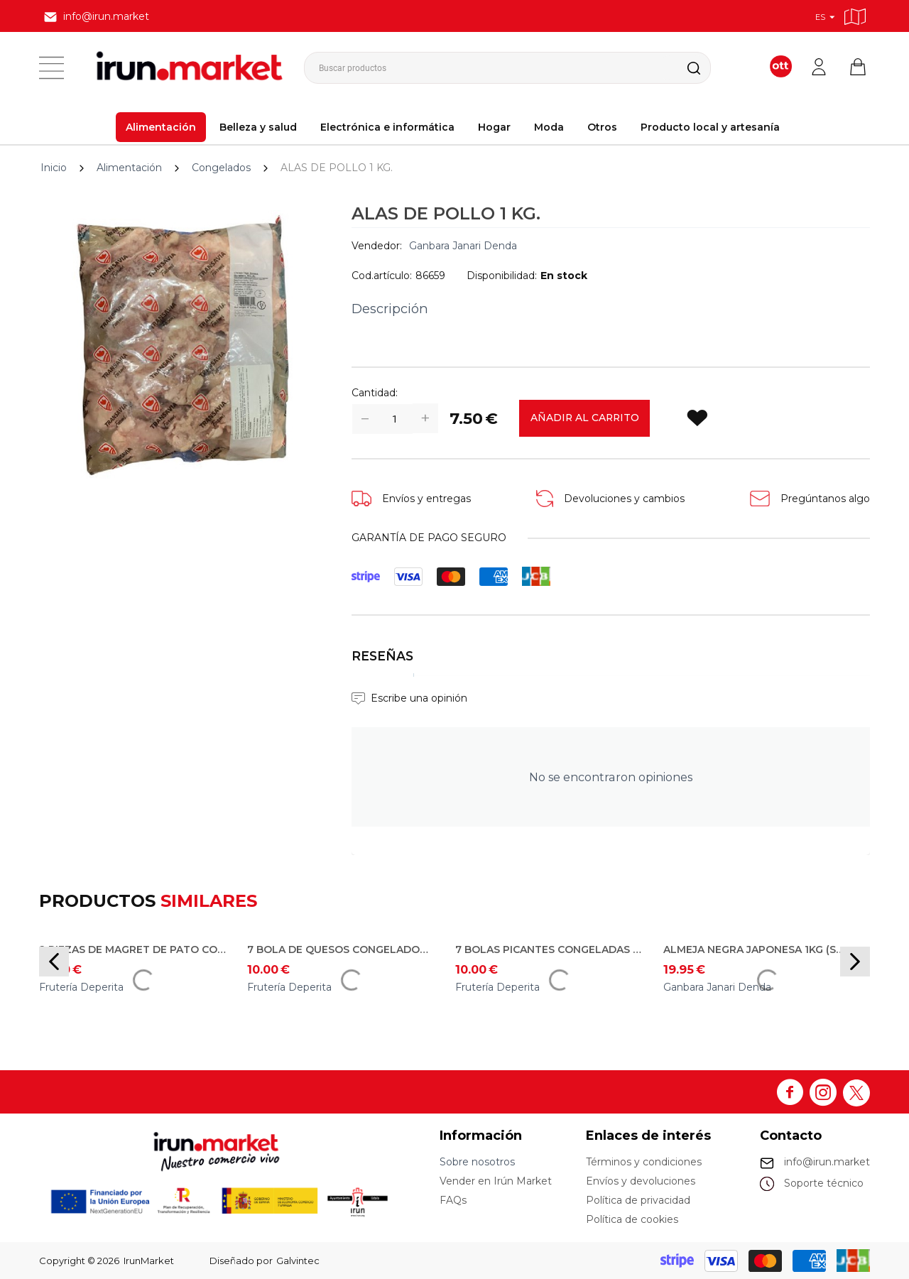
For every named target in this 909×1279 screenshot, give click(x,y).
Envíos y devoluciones (640, 1181)
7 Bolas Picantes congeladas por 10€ (549, 949)
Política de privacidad (638, 1200)
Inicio (53, 167)
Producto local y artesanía (710, 127)
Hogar (494, 127)
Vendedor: (377, 245)
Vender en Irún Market (496, 1181)
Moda (549, 127)
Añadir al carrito (585, 418)
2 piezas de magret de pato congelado (133, 949)
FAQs (453, 1200)
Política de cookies (632, 1219)
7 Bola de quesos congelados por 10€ (341, 949)
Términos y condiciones (644, 1161)
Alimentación (161, 127)
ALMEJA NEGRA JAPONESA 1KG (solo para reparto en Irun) (757, 949)
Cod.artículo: (382, 275)
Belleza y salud (258, 127)
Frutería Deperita (81, 987)
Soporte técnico (824, 1183)
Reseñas (382, 655)
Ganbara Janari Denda (463, 245)
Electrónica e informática (387, 127)
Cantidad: (375, 392)
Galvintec (298, 1260)
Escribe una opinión (419, 698)
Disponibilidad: (502, 275)
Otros (602, 127)
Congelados (221, 167)
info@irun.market (827, 1161)
